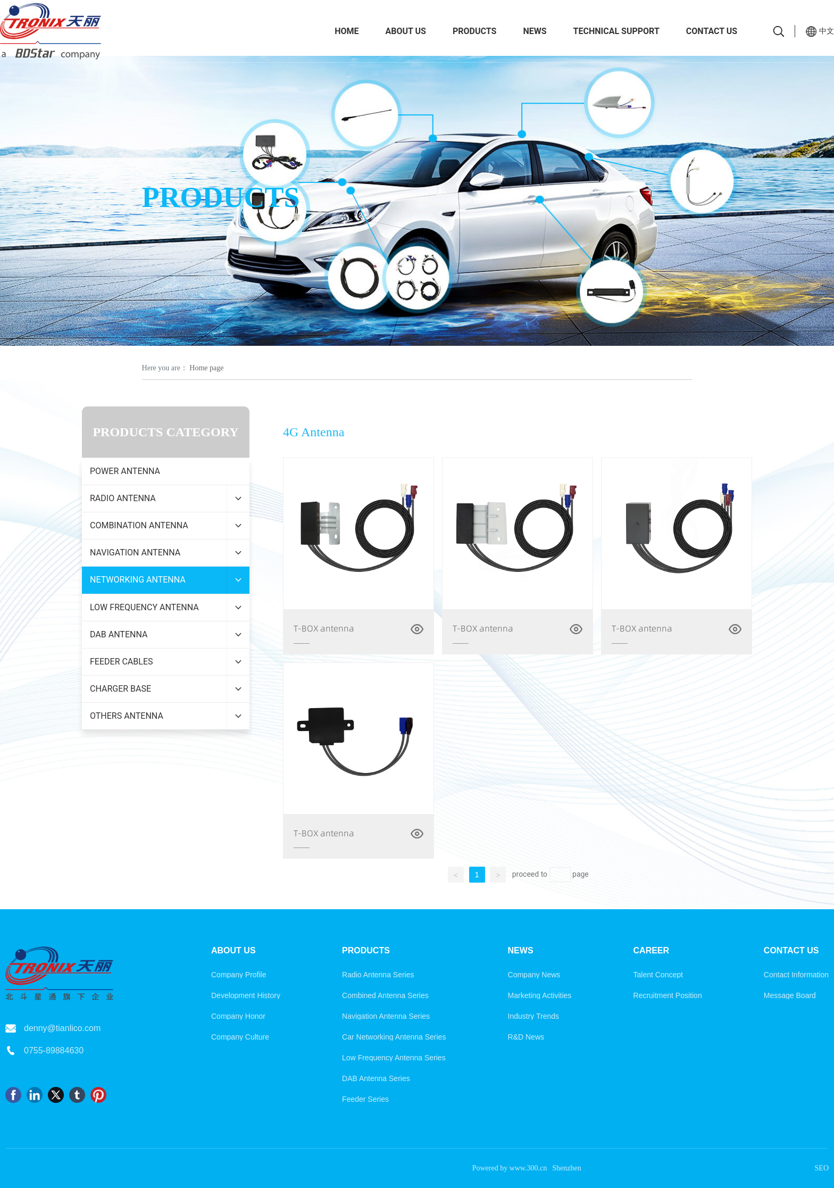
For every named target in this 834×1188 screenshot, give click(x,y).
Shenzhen (566, 1168)
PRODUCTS (221, 197)
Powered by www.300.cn (509, 1168)
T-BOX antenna (324, 628)
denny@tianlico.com (62, 1028)
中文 (826, 31)
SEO (822, 1168)
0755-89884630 (54, 1050)
